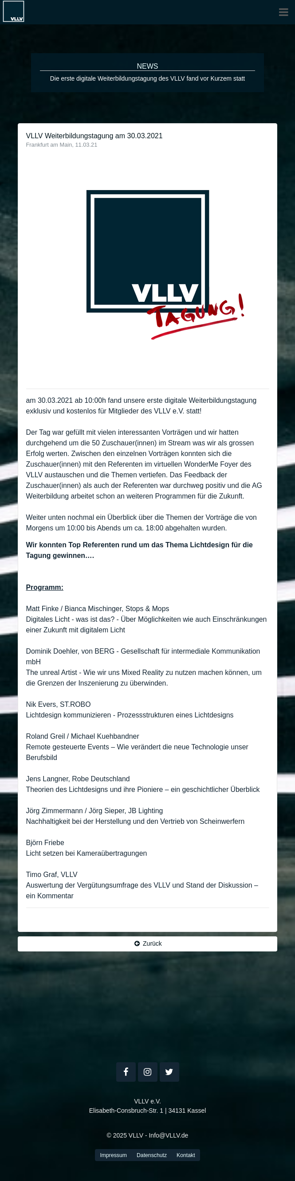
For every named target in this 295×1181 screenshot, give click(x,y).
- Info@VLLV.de (167, 1135)
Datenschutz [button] (152, 1155)
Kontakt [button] (186, 1155)
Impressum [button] (113, 1155)
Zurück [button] (147, 943)
